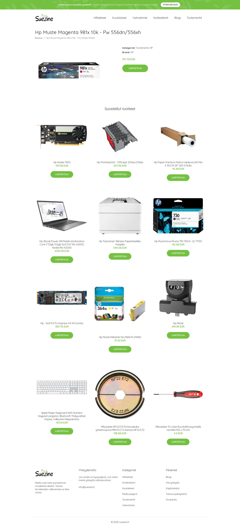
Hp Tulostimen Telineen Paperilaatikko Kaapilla (120, 244)
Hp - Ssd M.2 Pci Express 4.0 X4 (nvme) (61, 324)
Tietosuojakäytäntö (176, 495)
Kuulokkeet (119, 18)
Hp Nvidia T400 (61, 163)
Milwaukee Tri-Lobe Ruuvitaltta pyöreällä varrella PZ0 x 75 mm (178, 430)
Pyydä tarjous (170, 5)
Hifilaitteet (100, 18)
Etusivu (38, 39)
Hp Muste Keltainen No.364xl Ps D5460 (120, 338)
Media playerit (129, 495)
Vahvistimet (140, 18)
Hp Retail (178, 324)
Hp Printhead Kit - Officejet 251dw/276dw (120, 163)
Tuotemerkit (194, 18)
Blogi (177, 18)
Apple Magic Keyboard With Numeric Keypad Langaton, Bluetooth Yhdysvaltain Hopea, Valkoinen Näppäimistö (62, 417)
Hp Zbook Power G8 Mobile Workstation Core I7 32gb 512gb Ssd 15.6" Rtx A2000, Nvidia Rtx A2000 (61, 246)
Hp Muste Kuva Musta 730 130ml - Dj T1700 (178, 242)
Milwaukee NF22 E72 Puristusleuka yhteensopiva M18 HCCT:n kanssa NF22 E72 (120, 430)
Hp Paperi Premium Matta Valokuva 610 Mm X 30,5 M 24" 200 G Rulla (178, 165)
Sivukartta (171, 501)
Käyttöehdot (172, 490)
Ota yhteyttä (172, 484)
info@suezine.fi (87, 488)
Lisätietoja (135, 69)
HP (151, 49)
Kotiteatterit (160, 18)
